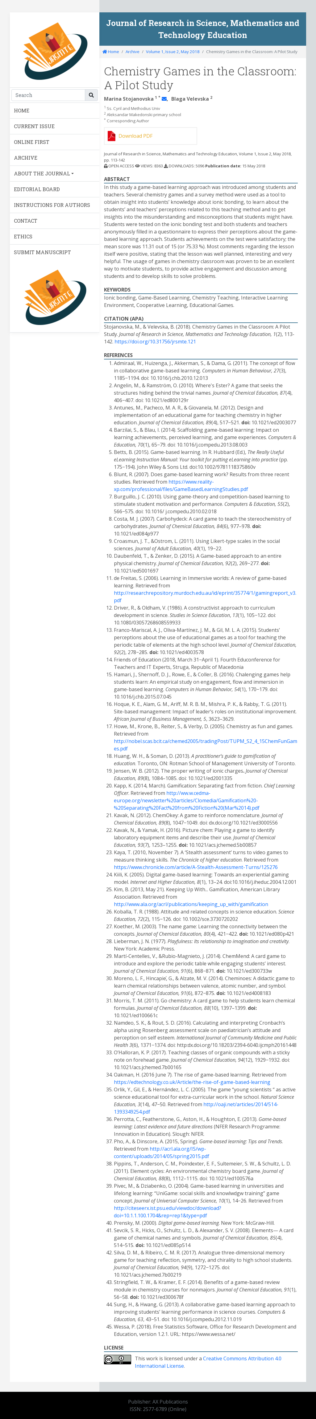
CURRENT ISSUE (34, 126)
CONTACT (25, 220)
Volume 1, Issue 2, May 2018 (173, 51)
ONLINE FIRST (31, 142)
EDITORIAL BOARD (37, 189)
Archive (132, 51)
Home (110, 51)
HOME (21, 110)
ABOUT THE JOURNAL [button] (42, 173)
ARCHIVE (25, 157)
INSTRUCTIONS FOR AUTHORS (52, 205)
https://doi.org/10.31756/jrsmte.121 (155, 341)
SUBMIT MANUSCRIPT (42, 252)
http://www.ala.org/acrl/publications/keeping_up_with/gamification (191, 904)
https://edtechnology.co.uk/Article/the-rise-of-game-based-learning (192, 1082)
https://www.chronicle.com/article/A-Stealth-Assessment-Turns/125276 (196, 867)
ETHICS (23, 236)
